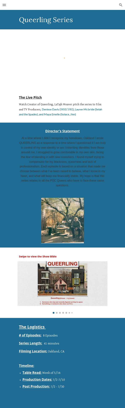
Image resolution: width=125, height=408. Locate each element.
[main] (62, 19)
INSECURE (66, 109)
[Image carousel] (62, 287)
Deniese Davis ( (51, 109)
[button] (4, 5)
